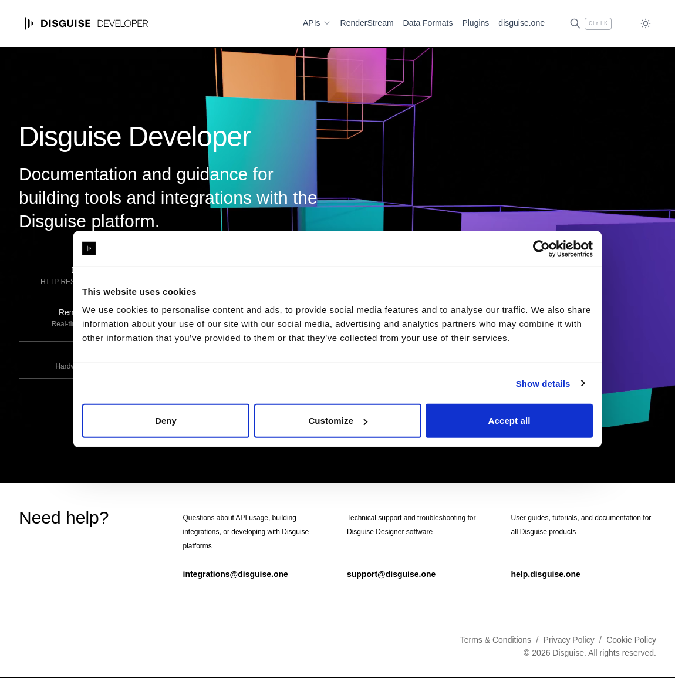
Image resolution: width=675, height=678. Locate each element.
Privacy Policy (569, 640)
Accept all (509, 421)
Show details (543, 383)
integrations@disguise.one (235, 574)
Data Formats (428, 23)
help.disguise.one (545, 574)
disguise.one (521, 23)
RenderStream (367, 23)
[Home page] (86, 23)
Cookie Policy (631, 640)
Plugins (475, 23)
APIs (317, 23)
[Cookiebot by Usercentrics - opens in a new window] (541, 248)
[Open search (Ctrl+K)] (590, 24)
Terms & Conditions (495, 640)
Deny (166, 421)
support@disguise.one (391, 574)
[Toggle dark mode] (645, 24)
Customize (337, 421)
